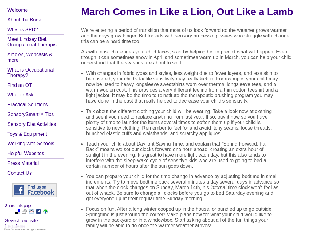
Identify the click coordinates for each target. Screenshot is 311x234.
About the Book (24, 19)
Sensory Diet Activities (31, 124)
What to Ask (20, 94)
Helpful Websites (25, 153)
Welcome (17, 10)
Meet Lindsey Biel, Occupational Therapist (32, 42)
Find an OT (19, 85)
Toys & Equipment (27, 134)
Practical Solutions (27, 104)
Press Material (23, 163)
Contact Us (19, 173)
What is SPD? (22, 29)
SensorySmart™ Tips (30, 114)
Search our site (21, 220)
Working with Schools (30, 143)
